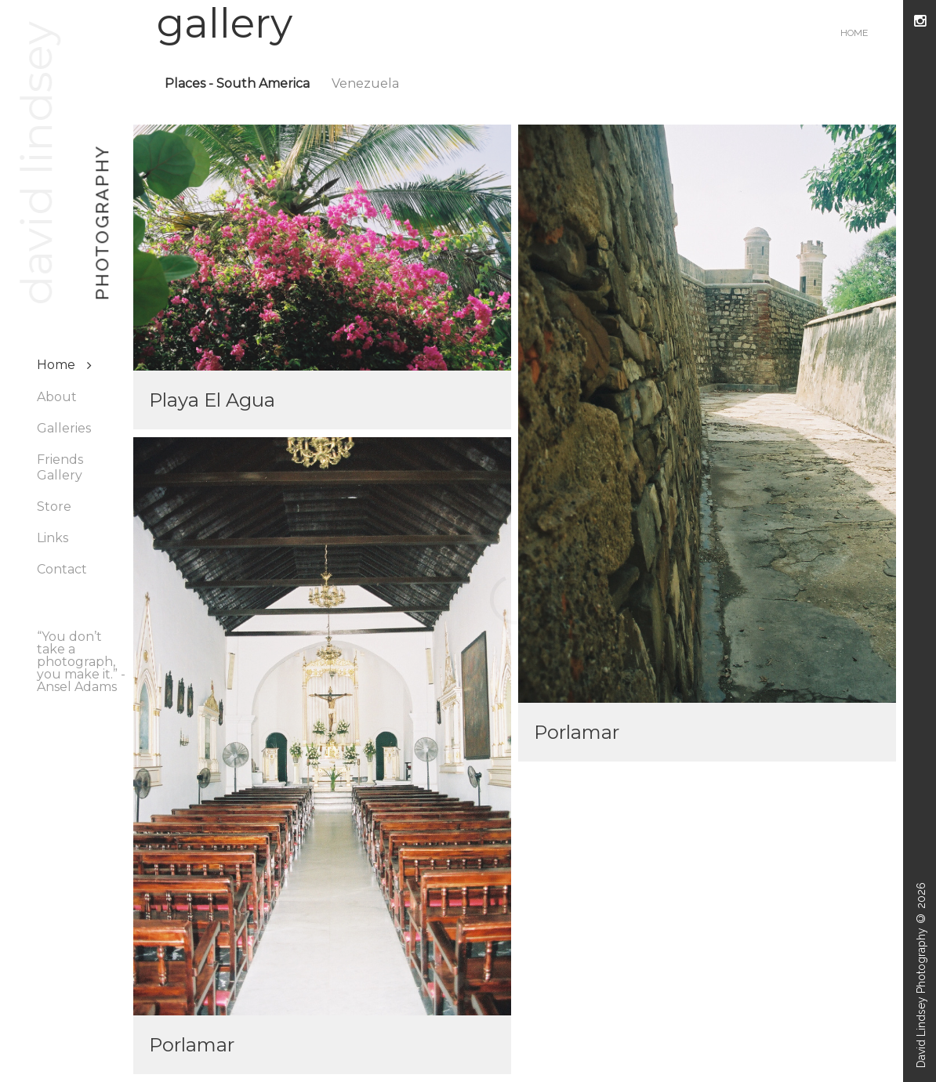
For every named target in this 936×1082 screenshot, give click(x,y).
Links (52, 537)
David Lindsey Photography (921, 998)
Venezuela (365, 83)
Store (54, 506)
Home (56, 364)
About (57, 396)
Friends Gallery (60, 467)
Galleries (64, 428)
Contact (62, 569)
